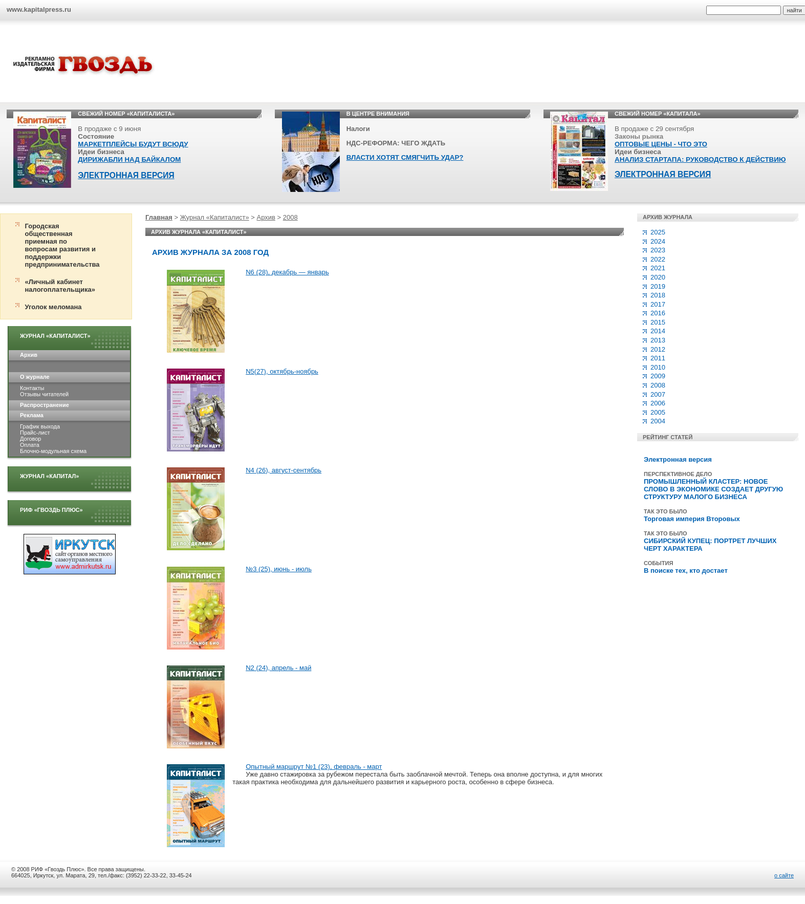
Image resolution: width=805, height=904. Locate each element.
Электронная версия (678, 459)
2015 (657, 322)
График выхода (40, 426)
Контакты (32, 388)
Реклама (31, 415)
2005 (657, 412)
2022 (657, 259)
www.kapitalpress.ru (39, 9)
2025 (657, 232)
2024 (657, 241)
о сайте (784, 875)
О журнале (35, 377)
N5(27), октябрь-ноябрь (282, 371)
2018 (657, 295)
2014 (657, 331)
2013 (657, 340)
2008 (290, 217)
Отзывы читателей (44, 394)
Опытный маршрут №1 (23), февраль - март (314, 766)
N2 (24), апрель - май (278, 668)
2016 (657, 313)
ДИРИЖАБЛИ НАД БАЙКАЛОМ (129, 159)
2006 (657, 403)
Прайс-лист (35, 432)
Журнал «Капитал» (49, 476)
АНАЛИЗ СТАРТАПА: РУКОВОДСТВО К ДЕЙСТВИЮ (700, 159)
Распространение (44, 405)
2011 (657, 358)
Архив (28, 355)
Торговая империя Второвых (692, 519)
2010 (657, 367)
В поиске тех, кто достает (686, 570)
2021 (657, 268)
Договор (30, 439)
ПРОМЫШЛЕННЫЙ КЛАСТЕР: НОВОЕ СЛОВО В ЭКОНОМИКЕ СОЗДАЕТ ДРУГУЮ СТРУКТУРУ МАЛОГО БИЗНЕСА (713, 489)
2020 (657, 277)
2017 (657, 304)
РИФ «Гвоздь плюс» (51, 510)
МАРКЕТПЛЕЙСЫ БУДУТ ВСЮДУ (133, 144)
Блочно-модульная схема (53, 451)
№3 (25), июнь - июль (279, 569)
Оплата (29, 445)
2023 (657, 250)
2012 (657, 349)
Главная (158, 217)
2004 (657, 421)
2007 (657, 394)
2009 (657, 376)
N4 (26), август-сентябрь (283, 470)
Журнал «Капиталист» (55, 336)
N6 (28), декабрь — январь (287, 272)
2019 (657, 286)
